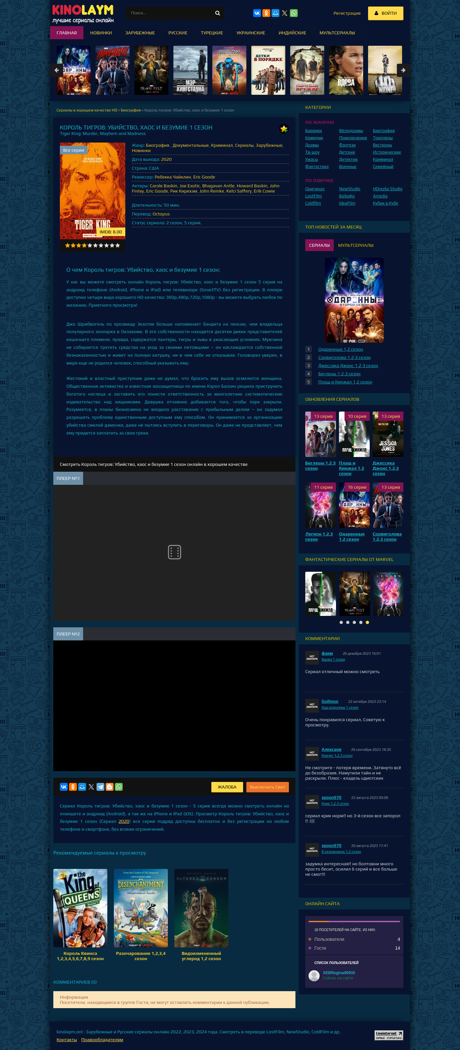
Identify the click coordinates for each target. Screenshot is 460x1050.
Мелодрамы (351, 130)
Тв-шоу (312, 152)
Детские (347, 152)
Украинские (251, 32)
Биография (158, 145)
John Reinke (212, 191)
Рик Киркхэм (183, 191)
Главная (67, 32)
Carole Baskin (163, 185)
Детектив (348, 159)
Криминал (222, 145)
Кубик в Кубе (385, 203)
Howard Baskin (252, 185)
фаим (327, 653)
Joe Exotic (190, 185)
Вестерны (382, 145)
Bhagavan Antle (218, 185)
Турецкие (212, 32)
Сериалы (244, 145)
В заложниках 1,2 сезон (341, 852)
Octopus (160, 213)
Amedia (380, 196)
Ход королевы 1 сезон (340, 707)
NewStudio (350, 188)
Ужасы (311, 159)
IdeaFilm (347, 203)
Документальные (191, 145)
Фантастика (317, 166)
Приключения (353, 137)
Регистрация (347, 13)
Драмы (312, 145)
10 (117, 245)
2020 (166, 159)
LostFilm (313, 196)
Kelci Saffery (239, 191)
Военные (348, 166)
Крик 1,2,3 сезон (335, 803)
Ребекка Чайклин (173, 176)
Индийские (292, 32)
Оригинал (315, 188)
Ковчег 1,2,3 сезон (337, 755)
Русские (177, 32)
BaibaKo (347, 196)
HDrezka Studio (387, 188)
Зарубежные (269, 145)
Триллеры (383, 137)
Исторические (387, 152)
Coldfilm (313, 203)
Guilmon (330, 701)
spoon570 (332, 797)
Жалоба (227, 786)
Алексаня (331, 749)
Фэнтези (347, 145)
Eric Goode (204, 176)
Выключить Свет (267, 786)
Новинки (141, 150)
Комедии (314, 137)
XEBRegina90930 (339, 973)
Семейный (383, 166)
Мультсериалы (337, 32)
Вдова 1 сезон (333, 659)
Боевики (313, 130)
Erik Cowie (264, 191)
